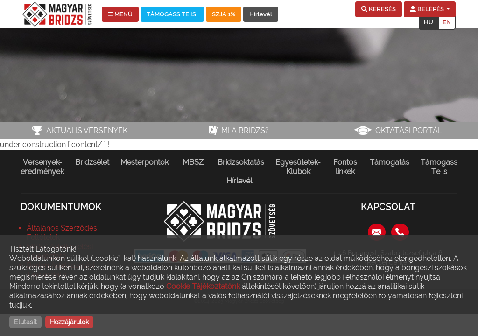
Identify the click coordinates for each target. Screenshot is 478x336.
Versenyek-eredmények (42, 167)
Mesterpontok (144, 162)
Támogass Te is (439, 167)
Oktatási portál (408, 130)
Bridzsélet (92, 162)
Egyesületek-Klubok (298, 167)
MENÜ (120, 14)
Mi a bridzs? (245, 130)
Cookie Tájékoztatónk (203, 286)
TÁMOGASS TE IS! (172, 14)
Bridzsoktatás (241, 162)
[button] (378, 9)
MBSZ (193, 162)
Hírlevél (260, 14)
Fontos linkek (345, 167)
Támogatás (389, 162)
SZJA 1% (223, 14)
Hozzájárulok (69, 322)
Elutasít (25, 322)
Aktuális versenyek (86, 130)
